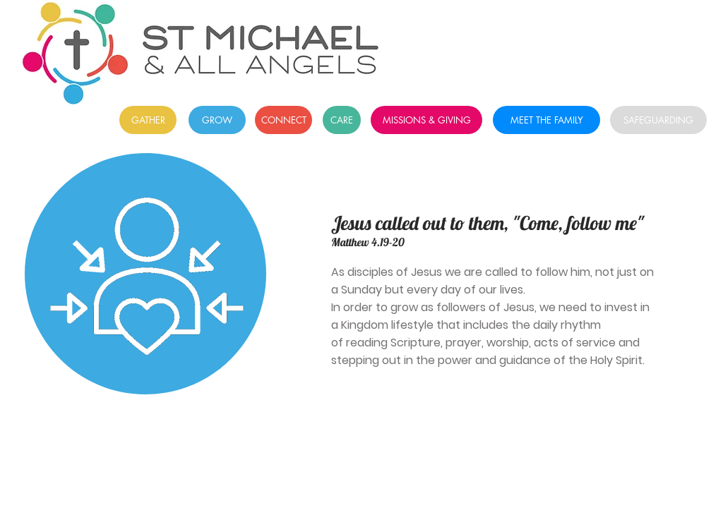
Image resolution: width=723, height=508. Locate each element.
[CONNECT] (283, 120)
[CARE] (342, 120)
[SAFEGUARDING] (658, 120)
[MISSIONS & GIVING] (426, 120)
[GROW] (217, 120)
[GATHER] (148, 120)
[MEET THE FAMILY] (546, 120)
